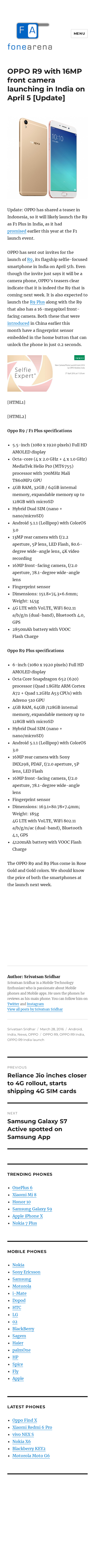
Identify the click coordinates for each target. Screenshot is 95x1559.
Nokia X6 (21, 1441)
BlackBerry (23, 1328)
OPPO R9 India (72, 1034)
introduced (18, 323)
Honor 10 (21, 1201)
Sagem (19, 1335)
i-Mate (19, 1293)
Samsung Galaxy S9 (32, 1208)
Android (75, 1029)
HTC (16, 1307)
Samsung (21, 1279)
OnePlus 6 (22, 1187)
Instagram (35, 1004)
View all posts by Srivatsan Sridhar (35, 1009)
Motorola (21, 1286)
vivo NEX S (23, 1434)
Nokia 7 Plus (24, 1223)
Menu (79, 33)
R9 (30, 259)
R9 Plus (37, 302)
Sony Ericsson (26, 1272)
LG (15, 1314)
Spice (17, 1364)
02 (14, 1321)
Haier (17, 1342)
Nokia (18, 1264)
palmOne (21, 1350)
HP (15, 1357)
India (11, 1034)
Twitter (13, 1004)
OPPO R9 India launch (25, 1040)
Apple (18, 1378)
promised (16, 231)
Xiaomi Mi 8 (24, 1194)
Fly (15, 1371)
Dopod (19, 1300)
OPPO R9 (50, 1034)
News (22, 1034)
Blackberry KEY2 (29, 1448)
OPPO (33, 1034)
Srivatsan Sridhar (21, 1029)
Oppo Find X (24, 1420)
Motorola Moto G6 (31, 1455)
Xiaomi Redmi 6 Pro (32, 1427)
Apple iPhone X (27, 1216)
